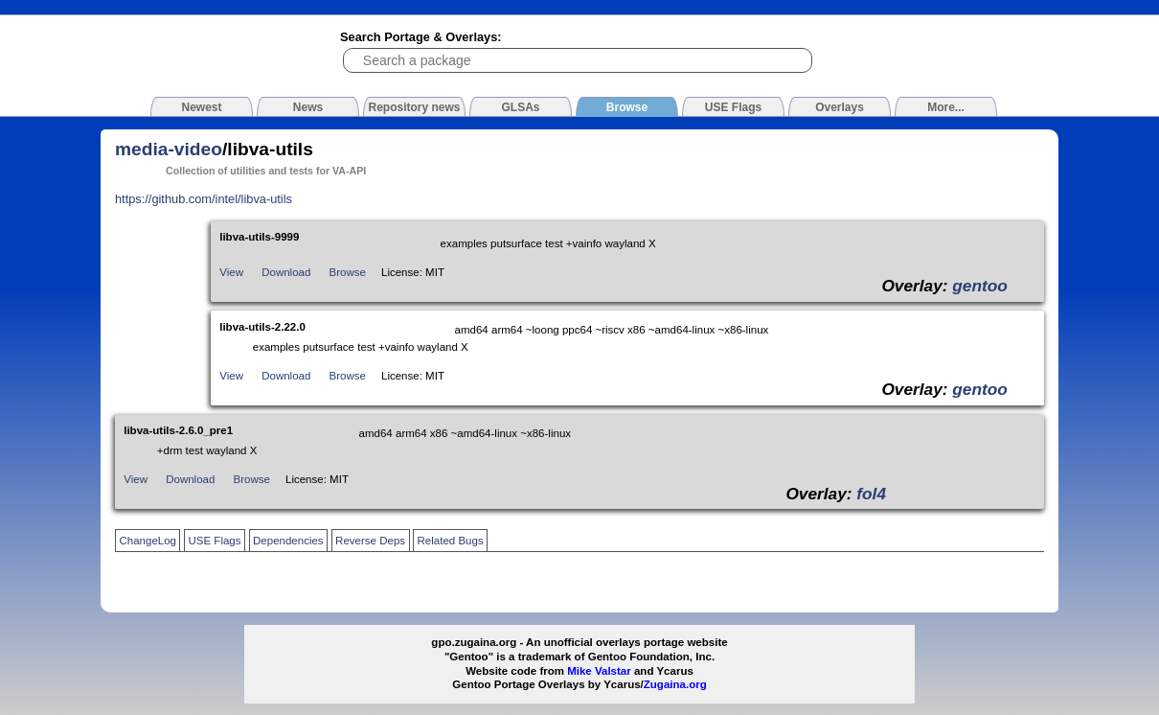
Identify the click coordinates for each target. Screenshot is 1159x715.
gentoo (980, 285)
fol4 (871, 493)
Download (285, 272)
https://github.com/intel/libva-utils (203, 199)
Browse (348, 272)
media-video (168, 149)
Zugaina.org (675, 684)
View (231, 272)
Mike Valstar (599, 671)
